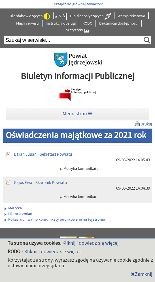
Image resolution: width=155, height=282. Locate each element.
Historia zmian (18, 213)
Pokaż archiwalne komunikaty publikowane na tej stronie (55, 219)
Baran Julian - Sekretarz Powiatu (43, 154)
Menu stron (77, 113)
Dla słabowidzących (30, 16)
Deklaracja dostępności (118, 23)
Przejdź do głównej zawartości (79, 4)
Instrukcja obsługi (61, 23)
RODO (87, 23)
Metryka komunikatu (79, 168)
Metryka (13, 208)
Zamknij (141, 274)
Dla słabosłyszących (90, 16)
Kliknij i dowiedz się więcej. (91, 243)
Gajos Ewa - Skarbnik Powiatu (40, 182)
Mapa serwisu (27, 23)
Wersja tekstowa (131, 16)
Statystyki (77, 30)
